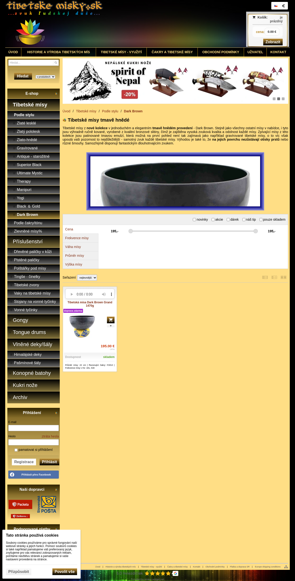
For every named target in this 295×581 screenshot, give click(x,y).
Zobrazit (273, 42)
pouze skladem (272, 219)
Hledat (23, 76)
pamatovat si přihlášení (33, 450)
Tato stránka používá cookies (32, 535)
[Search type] (45, 77)
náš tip (249, 219)
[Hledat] (56, 63)
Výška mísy (73, 264)
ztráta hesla (50, 436)
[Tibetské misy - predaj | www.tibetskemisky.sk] (112, 23)
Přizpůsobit (18, 572)
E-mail (12, 422)
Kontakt (196, 567)
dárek (233, 219)
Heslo (12, 436)
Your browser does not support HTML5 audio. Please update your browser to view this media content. (89, 294)
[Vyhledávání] (33, 63)
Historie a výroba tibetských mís (121, 567)
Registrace (24, 462)
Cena (69, 229)
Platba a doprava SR (240, 567)
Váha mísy (73, 247)
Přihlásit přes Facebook (36, 474)
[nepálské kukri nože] (175, 81)
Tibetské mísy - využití (151, 567)
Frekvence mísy (77, 238)
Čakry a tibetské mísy (177, 567)
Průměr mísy (74, 255)
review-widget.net (154, 579)
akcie (217, 219)
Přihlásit (49, 462)
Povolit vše (65, 572)
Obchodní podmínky (215, 567)
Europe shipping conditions (268, 567)
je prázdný (276, 19)
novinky (200, 219)
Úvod (97, 567)
